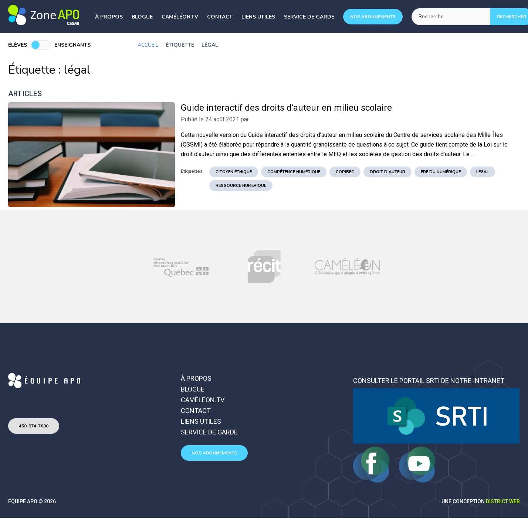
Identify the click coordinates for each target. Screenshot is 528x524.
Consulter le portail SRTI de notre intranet (428, 380)
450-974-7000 (33, 426)
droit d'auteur (387, 172)
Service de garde (309, 16)
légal (482, 172)
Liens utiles (258, 16)
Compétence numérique (293, 172)
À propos (109, 16)
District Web (503, 501)
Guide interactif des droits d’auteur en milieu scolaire (286, 108)
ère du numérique (441, 172)
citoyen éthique (234, 172)
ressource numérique (241, 185)
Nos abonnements (373, 17)
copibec (345, 172)
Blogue (142, 16)
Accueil (148, 44)
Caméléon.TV (180, 16)
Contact (220, 16)
